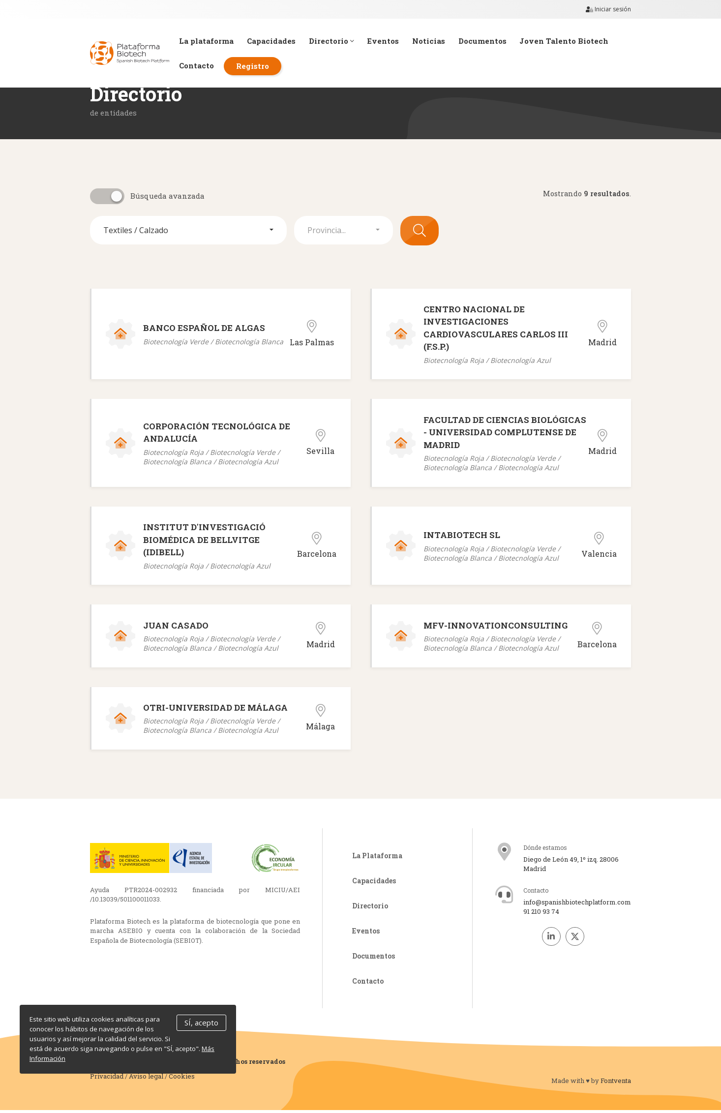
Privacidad (106, 1078)
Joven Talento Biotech (575, 41)
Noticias (437, 41)
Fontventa (616, 1083)
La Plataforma (377, 858)
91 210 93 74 (541, 914)
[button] (188, 230)
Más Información (56, 1058)
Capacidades (277, 41)
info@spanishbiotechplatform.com (577, 905)
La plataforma (211, 41)
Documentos (493, 41)
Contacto (201, 66)
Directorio (338, 41)
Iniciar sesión (608, 9)
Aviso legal (146, 1078)
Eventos (391, 41)
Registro (258, 66)
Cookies (182, 1078)
